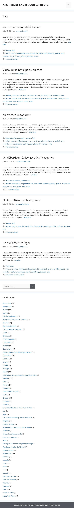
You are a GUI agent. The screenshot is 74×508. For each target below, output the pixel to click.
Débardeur (9, 138)
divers (5, 362)
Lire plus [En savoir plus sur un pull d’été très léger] (17, 260)
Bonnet (5, 323)
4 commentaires (11, 59)
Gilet (4, 395)
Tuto (50, 95)
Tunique (44, 95)
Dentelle (6, 359)
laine (62, 53)
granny (52, 183)
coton (7, 53)
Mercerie (6, 430)
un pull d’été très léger (16, 243)
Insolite (6, 404)
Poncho (6, 457)
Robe (5, 466)
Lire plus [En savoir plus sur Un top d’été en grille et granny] (27, 217)
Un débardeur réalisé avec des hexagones (28, 157)
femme (51, 53)
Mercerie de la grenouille (12, 434)
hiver (63, 183)
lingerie (6, 421)
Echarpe (6, 368)
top (14, 56)
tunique (9, 101)
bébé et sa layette (9, 316)
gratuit (57, 53)
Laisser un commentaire (14, 275)
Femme (8, 50)
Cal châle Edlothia (9, 326)
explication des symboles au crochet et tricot (20, 375)
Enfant (5, 372)
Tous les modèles (9, 480)
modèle (6, 56)
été (37, 53)
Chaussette (7, 342)
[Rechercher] (32, 286)
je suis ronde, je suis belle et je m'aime (17, 408)
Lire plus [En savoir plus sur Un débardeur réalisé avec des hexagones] (34, 175)
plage (23, 272)
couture (6, 346)
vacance (44, 144)
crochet (14, 53)
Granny (24, 181)
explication (43, 53)
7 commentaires (11, 147)
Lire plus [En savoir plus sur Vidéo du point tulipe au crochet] (22, 89)
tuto (18, 56)
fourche (6, 385)
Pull (13, 50)
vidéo (31, 101)
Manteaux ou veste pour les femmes (17, 427)
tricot (19, 186)
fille (42, 226)
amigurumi (7, 306)
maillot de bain (8, 424)
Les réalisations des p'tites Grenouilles (17, 417)
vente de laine (8, 493)
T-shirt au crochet (33, 95)
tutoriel (23, 56)
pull (11, 56)
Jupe (4, 414)
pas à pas (61, 98)
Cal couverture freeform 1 (13, 329)
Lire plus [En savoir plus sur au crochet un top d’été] (32, 132)
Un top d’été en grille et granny (22, 200)
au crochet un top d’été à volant (22, 27)
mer (67, 269)
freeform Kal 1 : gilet (10, 391)
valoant (30, 56)
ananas (8, 269)
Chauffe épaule (9, 339)
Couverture (7, 349)
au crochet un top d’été (17, 115)
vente (36, 56)
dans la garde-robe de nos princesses (17, 352)
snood (5, 473)
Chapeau (6, 336)
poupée (6, 460)
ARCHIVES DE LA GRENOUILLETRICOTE (25, 4)
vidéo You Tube (58, 95)
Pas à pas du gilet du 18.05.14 (14, 447)
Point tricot (7, 453)
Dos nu (5, 365)
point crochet (17, 95)
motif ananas (15, 272)
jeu (4, 411)
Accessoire (7, 303)
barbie (5, 313)
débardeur (21, 53)
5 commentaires (11, 104)
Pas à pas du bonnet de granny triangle (18, 444)
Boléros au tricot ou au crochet (14, 319)
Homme (6, 401)
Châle (5, 332)
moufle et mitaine (10, 437)
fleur (4, 381)
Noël (4, 440)
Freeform (6, 388)
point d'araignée (16, 144)
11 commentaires (12, 189)
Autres (5, 310)
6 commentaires (11, 232)
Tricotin (6, 483)
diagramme (30, 53)
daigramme (16, 226)
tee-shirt (32, 272)
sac (4, 470)
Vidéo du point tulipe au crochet (22, 70)
